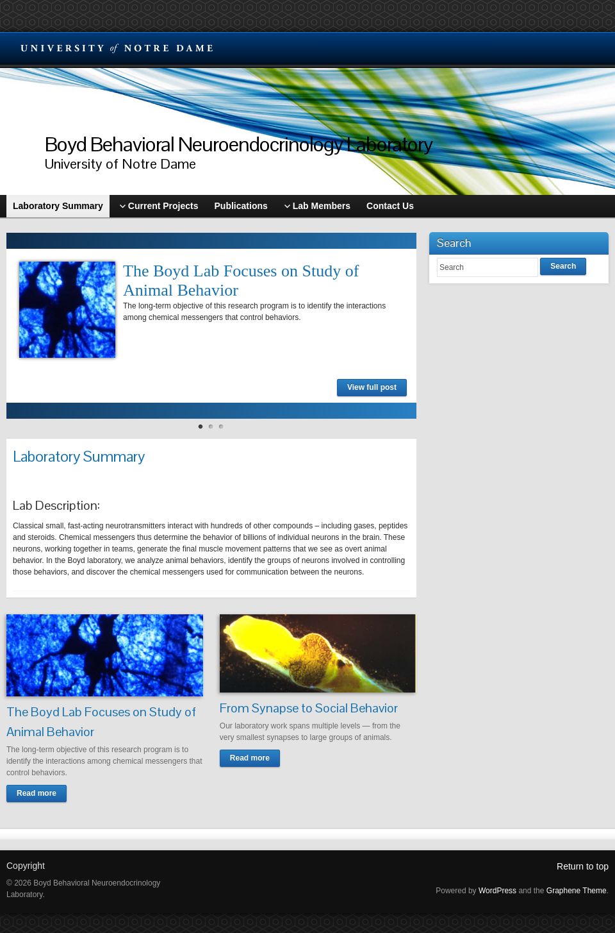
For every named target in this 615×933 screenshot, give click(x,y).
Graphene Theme (576, 890)
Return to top (583, 866)
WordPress (497, 890)
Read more (36, 793)
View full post (372, 387)
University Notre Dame (116, 48)
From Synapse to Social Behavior (309, 708)
